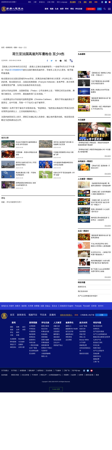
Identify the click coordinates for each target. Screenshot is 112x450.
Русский (86, 306)
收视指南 (23, 370)
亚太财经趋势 (33, 351)
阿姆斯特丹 (18, 70)
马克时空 (44, 351)
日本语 (93, 306)
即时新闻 (13, 342)
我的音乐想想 (84, 353)
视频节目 (33, 315)
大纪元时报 (25, 375)
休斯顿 (36, 306)
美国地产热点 (58, 345)
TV (100, 9)
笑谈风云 (56, 329)
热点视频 (21, 339)
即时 (67, 9)
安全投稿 (49, 370)
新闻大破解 (45, 340)
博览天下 (13, 344)
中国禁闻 (32, 331)
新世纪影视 (89, 375)
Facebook (102, 2)
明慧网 (66, 375)
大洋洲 (30, 306)
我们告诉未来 (83, 291)
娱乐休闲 (83, 323)
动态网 (73, 375)
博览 (72, 9)
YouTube (109, 2)
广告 (79, 2)
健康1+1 (68, 326)
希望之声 (43, 375)
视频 (51, 9)
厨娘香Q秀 (83, 345)
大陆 (11, 335)
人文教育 (57, 323)
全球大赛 (21, 347)
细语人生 (44, 356)
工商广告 (96, 362)
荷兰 (11, 70)
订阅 (101, 315)
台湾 (17, 329)
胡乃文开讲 (69, 331)
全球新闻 (32, 326)
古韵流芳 (56, 331)
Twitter (106, 2)
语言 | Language (62, 2)
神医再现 (69, 337)
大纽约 (11, 306)
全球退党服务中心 (55, 375)
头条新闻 (81, 54)
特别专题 (81, 282)
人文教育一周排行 (85, 179)
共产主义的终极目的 (100, 334)
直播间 (52, 315)
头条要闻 (13, 339)
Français (78, 306)
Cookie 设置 (56, 389)
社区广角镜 (33, 348)
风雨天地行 (97, 348)
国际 (15, 47)
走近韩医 (69, 340)
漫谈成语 (56, 337)
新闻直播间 (91, 9)
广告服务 (58, 370)
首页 (2, 47)
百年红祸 (96, 345)
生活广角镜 (83, 326)
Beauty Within (84, 340)
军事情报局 (45, 342)
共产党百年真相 (98, 331)
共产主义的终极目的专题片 (88, 296)
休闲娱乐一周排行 (85, 161)
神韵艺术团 (15, 375)
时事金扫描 (45, 331)
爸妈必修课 (57, 340)
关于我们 (14, 370)
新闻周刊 (32, 340)
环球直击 (32, 329)
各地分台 (42, 2)
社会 (20, 47)
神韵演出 (13, 347)
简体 (53, 2)
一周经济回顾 (33, 345)
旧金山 (47, 306)
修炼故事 (96, 359)
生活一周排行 (83, 231)
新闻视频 (33, 323)
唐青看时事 (45, 345)
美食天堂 (82, 334)
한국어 (100, 306)
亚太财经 (32, 353)
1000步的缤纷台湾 (84, 349)
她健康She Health (72, 329)
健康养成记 (69, 334)
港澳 (17, 327)
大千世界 (82, 342)
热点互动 (44, 329)
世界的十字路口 (46, 348)
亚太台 (54, 306)
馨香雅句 (56, 334)
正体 (48, 2)
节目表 (43, 315)
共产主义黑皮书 (98, 351)
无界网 (80, 375)
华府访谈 (32, 342)
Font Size (65, 60)
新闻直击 (32, 337)
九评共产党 (97, 340)
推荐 (62, 9)
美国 (11, 329)
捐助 (85, 2)
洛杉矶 (24, 306)
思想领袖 (44, 337)
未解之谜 (56, 326)
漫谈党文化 (82, 287)
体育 (23, 329)
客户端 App (76, 370)
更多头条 (108, 114)
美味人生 (82, 337)
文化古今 (56, 342)
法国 (42, 306)
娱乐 (23, 327)
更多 (97, 375)
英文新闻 (73, 2)
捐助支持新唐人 (66, 315)
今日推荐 (81, 120)
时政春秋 (44, 334)
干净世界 (35, 375)
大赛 (35, 2)
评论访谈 (78, 9)
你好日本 (82, 329)
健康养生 (70, 323)
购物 (95, 2)
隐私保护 (32, 370)
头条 (56, 9)
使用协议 (40, 370)
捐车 (90, 2)
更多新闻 (108, 174)
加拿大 (17, 306)
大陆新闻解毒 (46, 353)
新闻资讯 (9, 47)
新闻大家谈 (45, 326)
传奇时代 (96, 329)
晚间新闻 (32, 334)
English (70, 306)
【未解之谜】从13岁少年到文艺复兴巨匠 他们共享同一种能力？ (100, 202)
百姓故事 (96, 353)
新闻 (46, 9)
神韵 (29, 2)
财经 (17, 332)
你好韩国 (82, 331)
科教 (17, 335)
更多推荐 (108, 156)
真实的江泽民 (97, 342)
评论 (11, 332)
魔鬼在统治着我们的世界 (101, 337)
